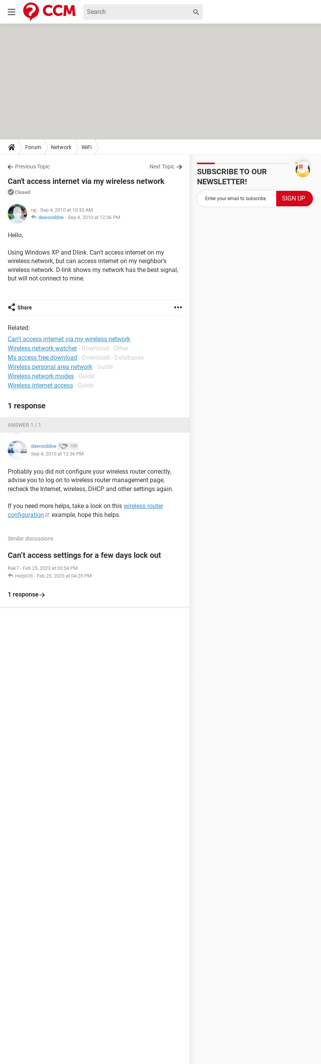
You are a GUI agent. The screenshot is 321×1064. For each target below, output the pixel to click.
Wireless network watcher (42, 348)
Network (61, 147)
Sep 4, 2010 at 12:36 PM (94, 217)
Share (24, 307)
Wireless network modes (41, 376)
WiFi (87, 147)
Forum (33, 147)
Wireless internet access (40, 385)
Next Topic (162, 166)
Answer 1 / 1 (24, 425)
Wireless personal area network (50, 367)
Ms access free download (42, 357)
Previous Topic (32, 166)
